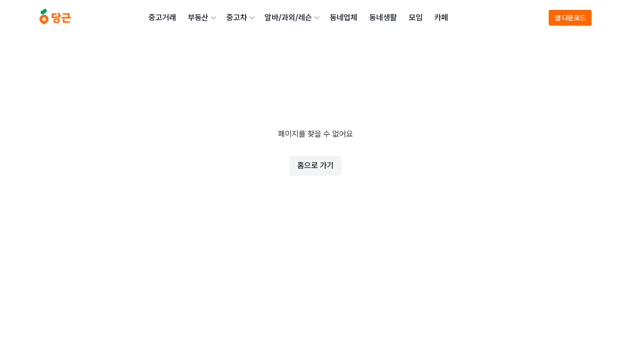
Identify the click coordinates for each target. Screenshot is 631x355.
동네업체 (343, 17)
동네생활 (383, 17)
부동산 (198, 17)
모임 (415, 17)
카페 (441, 17)
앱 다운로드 (570, 18)
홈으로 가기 (315, 165)
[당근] (55, 18)
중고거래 (162, 17)
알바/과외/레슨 (288, 17)
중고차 (236, 17)
